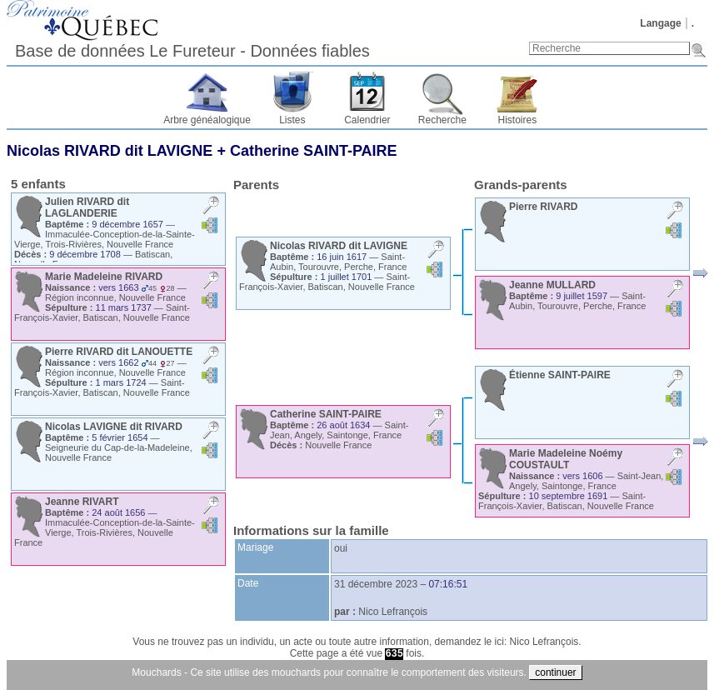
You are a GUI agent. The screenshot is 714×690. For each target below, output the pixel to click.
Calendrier (367, 120)
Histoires (517, 120)
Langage (660, 23)
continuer (555, 672)
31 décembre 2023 (375, 584)
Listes (292, 120)
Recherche (442, 120)
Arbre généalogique (207, 120)
